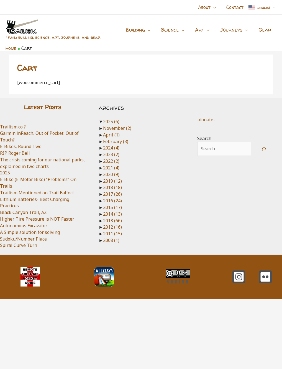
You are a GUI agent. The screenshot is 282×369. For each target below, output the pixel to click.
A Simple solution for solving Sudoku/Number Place (30, 235)
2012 (112, 227)
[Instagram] (238, 276)
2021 (111, 168)
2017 (112, 194)
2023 (111, 154)
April (111, 135)
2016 (112, 201)
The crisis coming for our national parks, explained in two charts (42, 163)
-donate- (206, 120)
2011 (112, 234)
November (117, 128)
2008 (111, 240)
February (115, 141)
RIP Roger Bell (15, 153)
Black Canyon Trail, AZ (23, 212)
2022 (111, 161)
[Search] (264, 149)
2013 (112, 221)
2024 (111, 148)
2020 (111, 174)
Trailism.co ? (13, 127)
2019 (112, 181)
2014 (112, 214)
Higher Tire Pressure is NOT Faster (37, 219)
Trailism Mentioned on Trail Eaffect (37, 193)
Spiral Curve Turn (18, 245)
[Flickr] (265, 276)
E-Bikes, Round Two (21, 146)
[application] (215, 7)
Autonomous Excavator (23, 226)
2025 (5, 173)
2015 (112, 207)
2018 (112, 187)
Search (204, 138)
